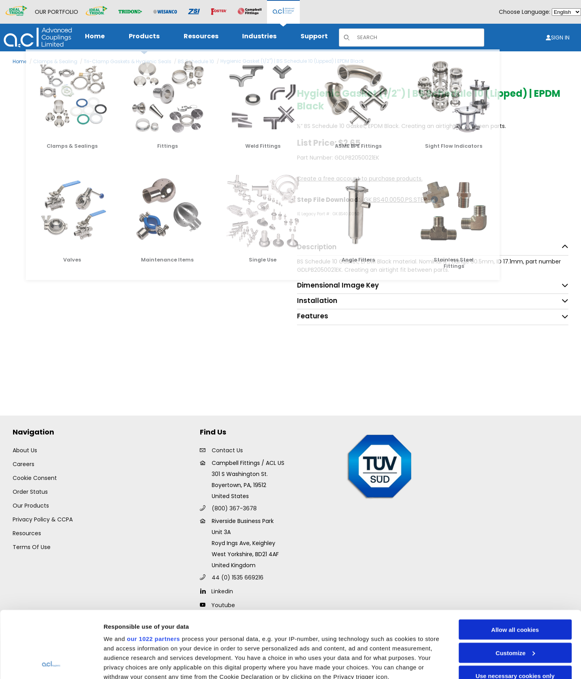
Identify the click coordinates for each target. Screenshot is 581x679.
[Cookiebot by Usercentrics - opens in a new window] (51, 664)
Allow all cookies (515, 567)
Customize (515, 590)
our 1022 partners (153, 576)
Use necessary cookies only (515, 613)
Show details (121, 663)
